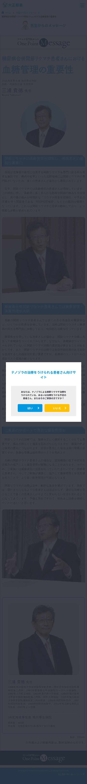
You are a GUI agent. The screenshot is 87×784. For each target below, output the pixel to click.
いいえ (57, 408)
